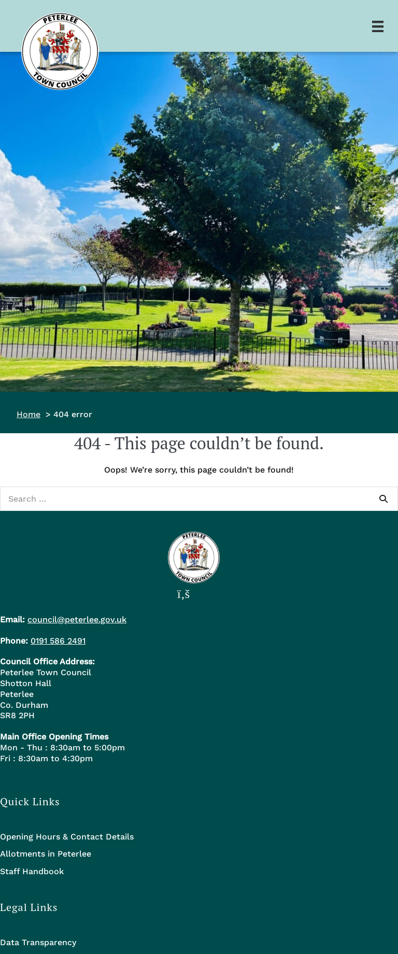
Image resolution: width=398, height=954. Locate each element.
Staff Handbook (32, 871)
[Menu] (378, 25)
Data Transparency (38, 942)
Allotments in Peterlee (45, 854)
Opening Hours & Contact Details (67, 837)
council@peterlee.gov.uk (76, 619)
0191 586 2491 (58, 641)
